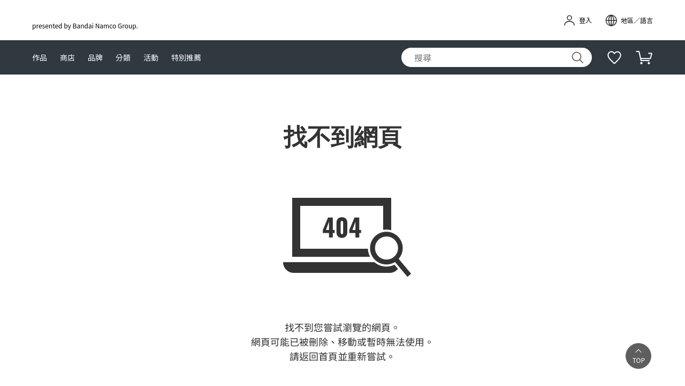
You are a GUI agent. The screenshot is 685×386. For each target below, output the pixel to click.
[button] (638, 356)
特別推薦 (186, 57)
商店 (67, 57)
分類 (123, 57)
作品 (39, 57)
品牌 (95, 57)
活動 (150, 57)
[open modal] (629, 20)
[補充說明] (614, 57)
